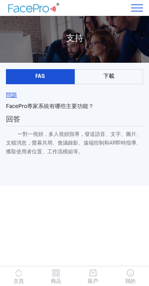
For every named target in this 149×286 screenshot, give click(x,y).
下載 (108, 76)
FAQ (40, 76)
